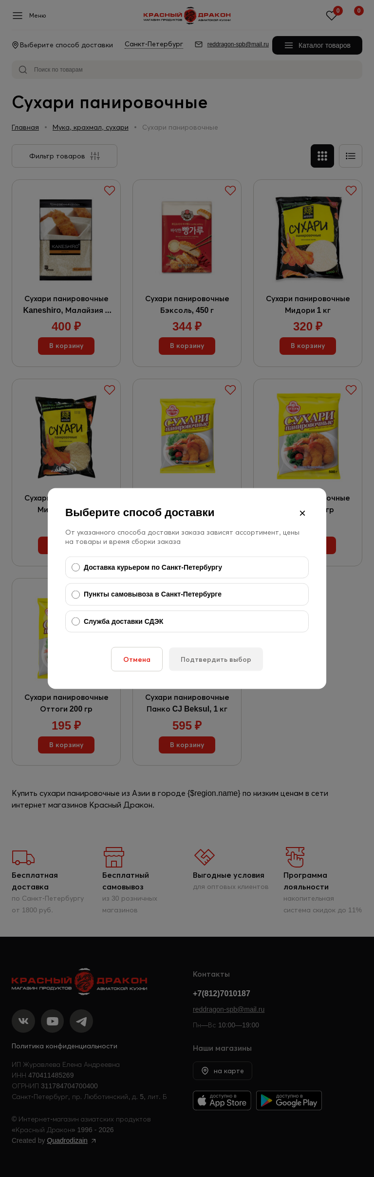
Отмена (136, 659)
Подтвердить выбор (216, 659)
